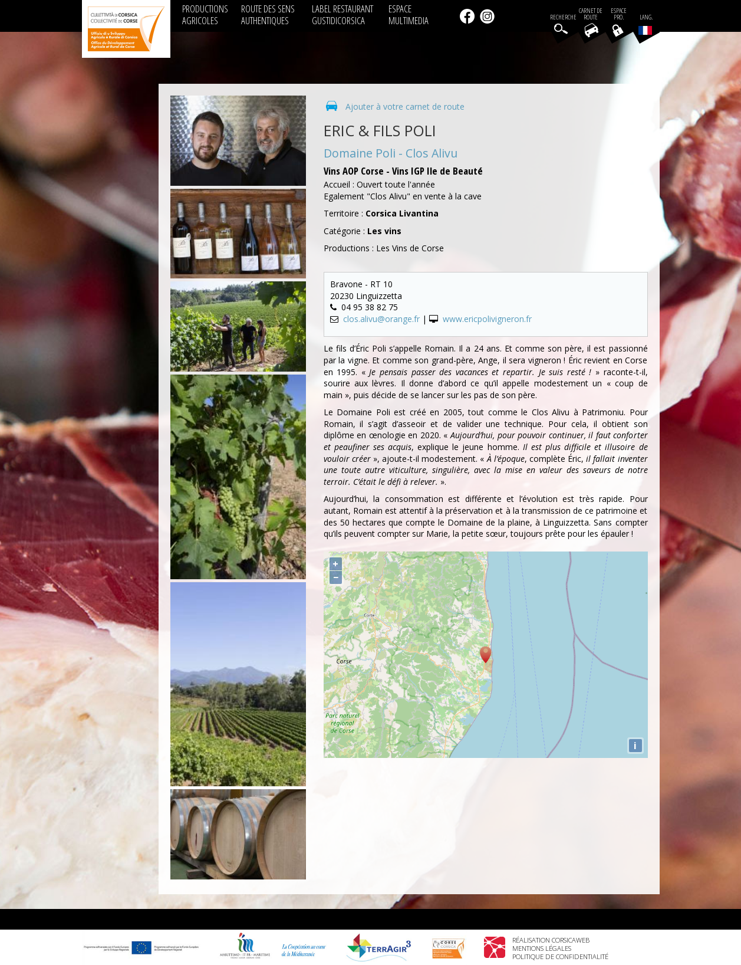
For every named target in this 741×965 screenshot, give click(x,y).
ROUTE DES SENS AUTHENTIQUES (268, 14)
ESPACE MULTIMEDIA (408, 14)
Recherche (563, 17)
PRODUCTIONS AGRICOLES (205, 14)
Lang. (645, 24)
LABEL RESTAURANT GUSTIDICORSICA (342, 14)
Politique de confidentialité (560, 956)
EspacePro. (619, 14)
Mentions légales (541, 948)
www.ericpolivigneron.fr (487, 318)
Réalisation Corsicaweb (550, 940)
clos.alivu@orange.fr (381, 318)
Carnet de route (590, 14)
